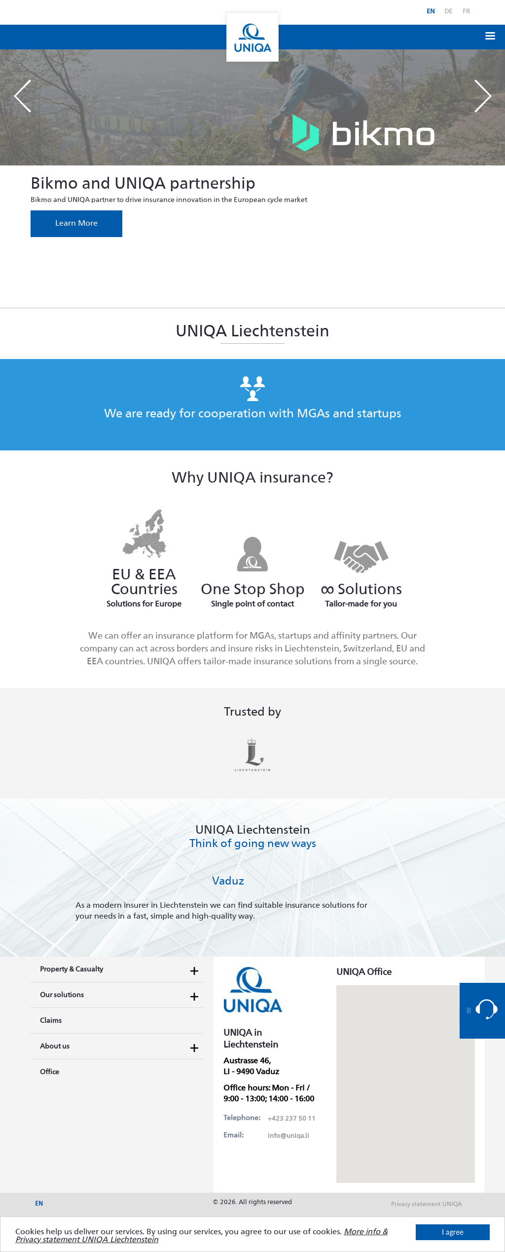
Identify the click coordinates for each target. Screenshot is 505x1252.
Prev (22, 96)
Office (49, 1072)
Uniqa (252, 37)
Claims (51, 1020)
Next (483, 96)
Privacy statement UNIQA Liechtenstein (426, 1207)
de (448, 11)
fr (466, 11)
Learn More (76, 224)
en (431, 11)
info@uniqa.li (288, 1136)
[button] (490, 35)
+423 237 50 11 (292, 1119)
